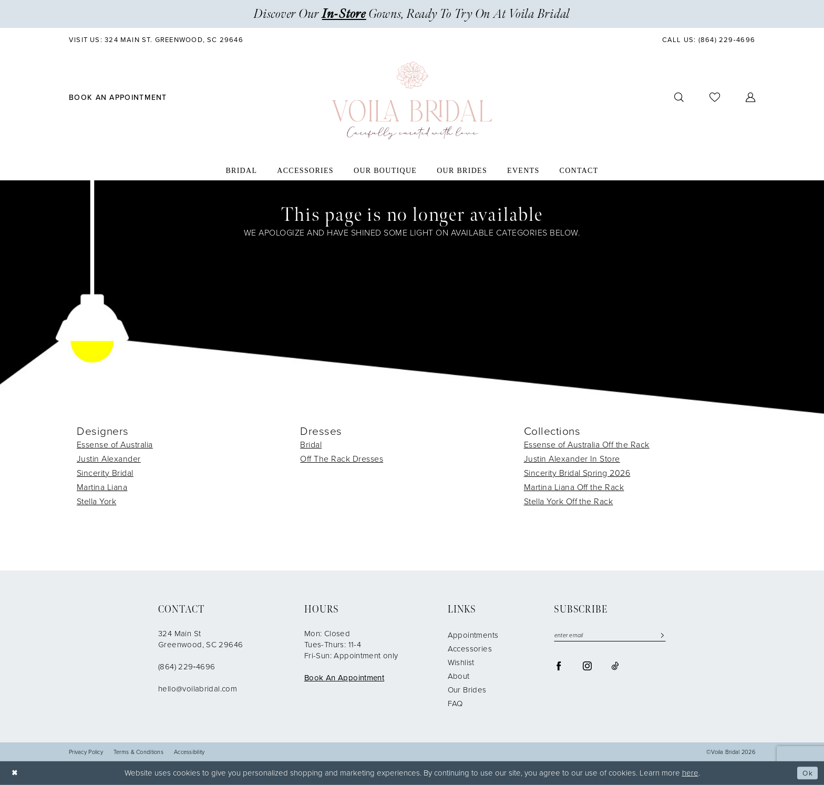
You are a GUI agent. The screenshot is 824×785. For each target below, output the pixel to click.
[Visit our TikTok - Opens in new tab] (615, 666)
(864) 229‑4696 (186, 666)
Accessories (470, 649)
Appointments (473, 635)
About (459, 676)
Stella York (96, 501)
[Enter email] (610, 636)
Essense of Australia (115, 445)
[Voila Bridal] (412, 100)
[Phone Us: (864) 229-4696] (708, 39)
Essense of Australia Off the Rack (587, 445)
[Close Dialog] (15, 773)
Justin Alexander (109, 459)
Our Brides (467, 690)
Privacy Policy (86, 752)
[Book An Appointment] (118, 97)
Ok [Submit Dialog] (806, 773)
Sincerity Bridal (105, 473)
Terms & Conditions (138, 752)
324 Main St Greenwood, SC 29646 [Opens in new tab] (200, 639)
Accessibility (189, 752)
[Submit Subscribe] (660, 636)
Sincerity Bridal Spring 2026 (577, 473)
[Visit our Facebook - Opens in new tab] (559, 666)
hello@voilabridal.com (197, 689)
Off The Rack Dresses (341, 459)
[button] (750, 98)
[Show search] (679, 98)
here (690, 773)
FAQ (455, 703)
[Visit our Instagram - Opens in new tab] (587, 666)
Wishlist (461, 662)
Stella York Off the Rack (568, 501)
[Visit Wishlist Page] (715, 97)
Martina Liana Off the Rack (574, 487)
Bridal (311, 445)
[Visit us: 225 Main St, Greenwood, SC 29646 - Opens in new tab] (156, 39)
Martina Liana (102, 487)
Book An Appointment (344, 678)
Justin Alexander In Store (572, 459)
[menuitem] (156, 39)
